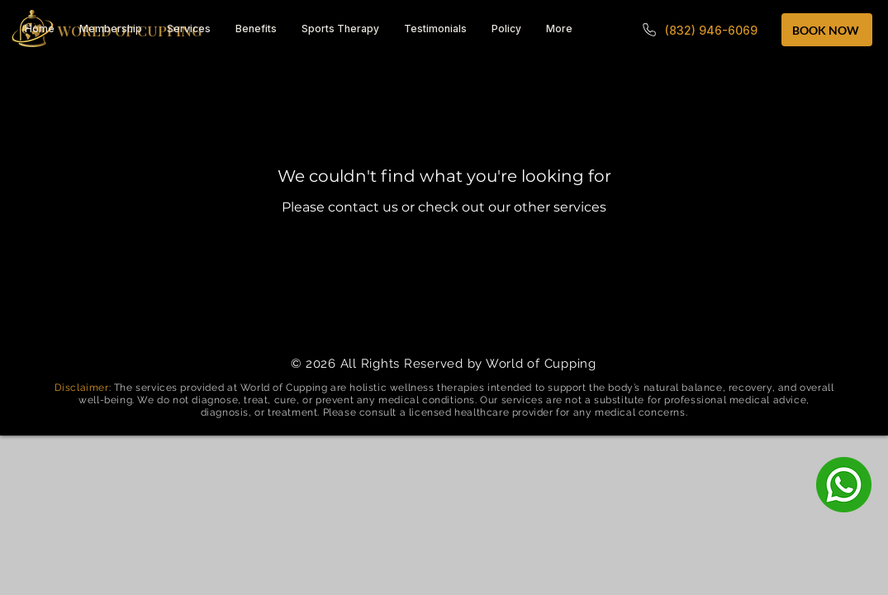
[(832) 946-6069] (698, 29)
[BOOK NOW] (826, 29)
